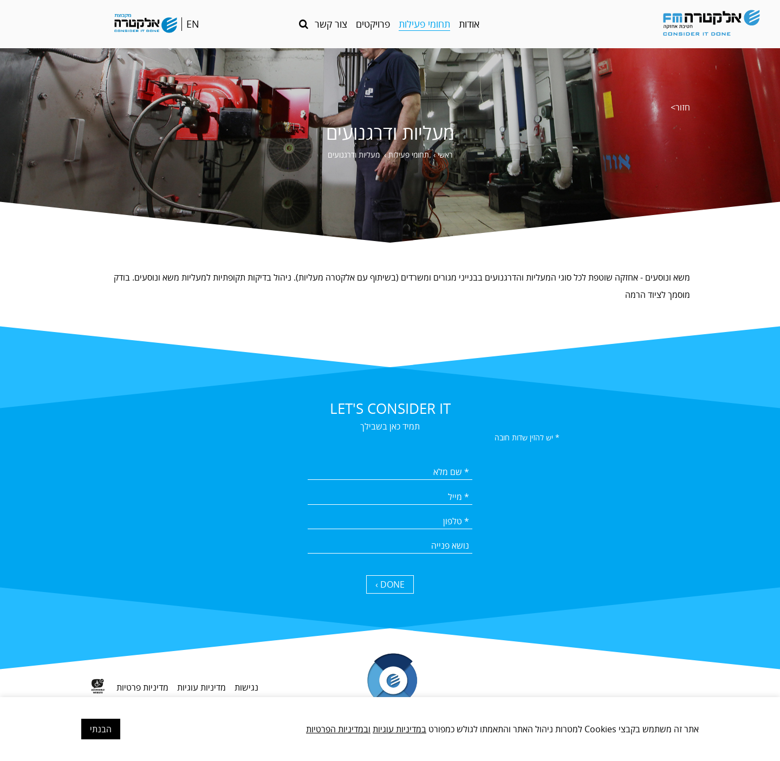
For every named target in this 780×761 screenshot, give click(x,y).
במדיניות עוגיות (399, 729)
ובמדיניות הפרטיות (338, 729)
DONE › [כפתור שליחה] (390, 584)
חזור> (680, 107)
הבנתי (101, 729)
